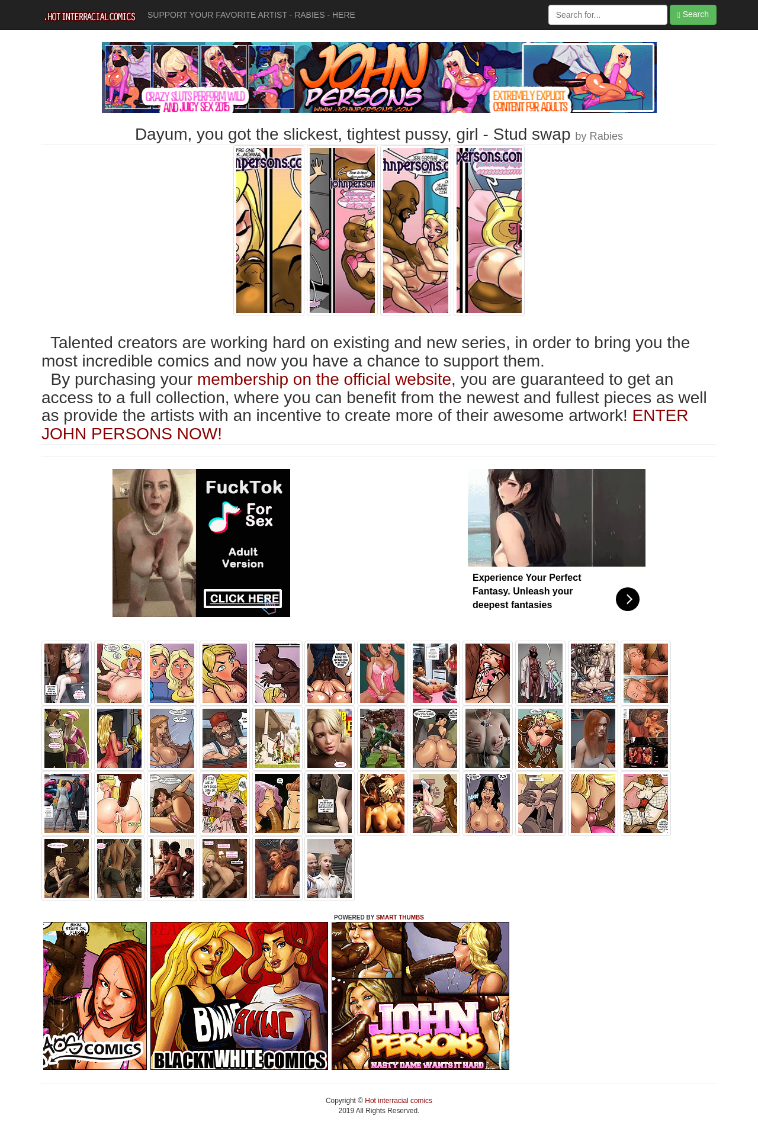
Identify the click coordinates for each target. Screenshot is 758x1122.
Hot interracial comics (397, 1101)
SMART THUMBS (400, 917)
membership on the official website (324, 379)
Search (693, 14)
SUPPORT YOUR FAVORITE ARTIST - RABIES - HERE (251, 15)
